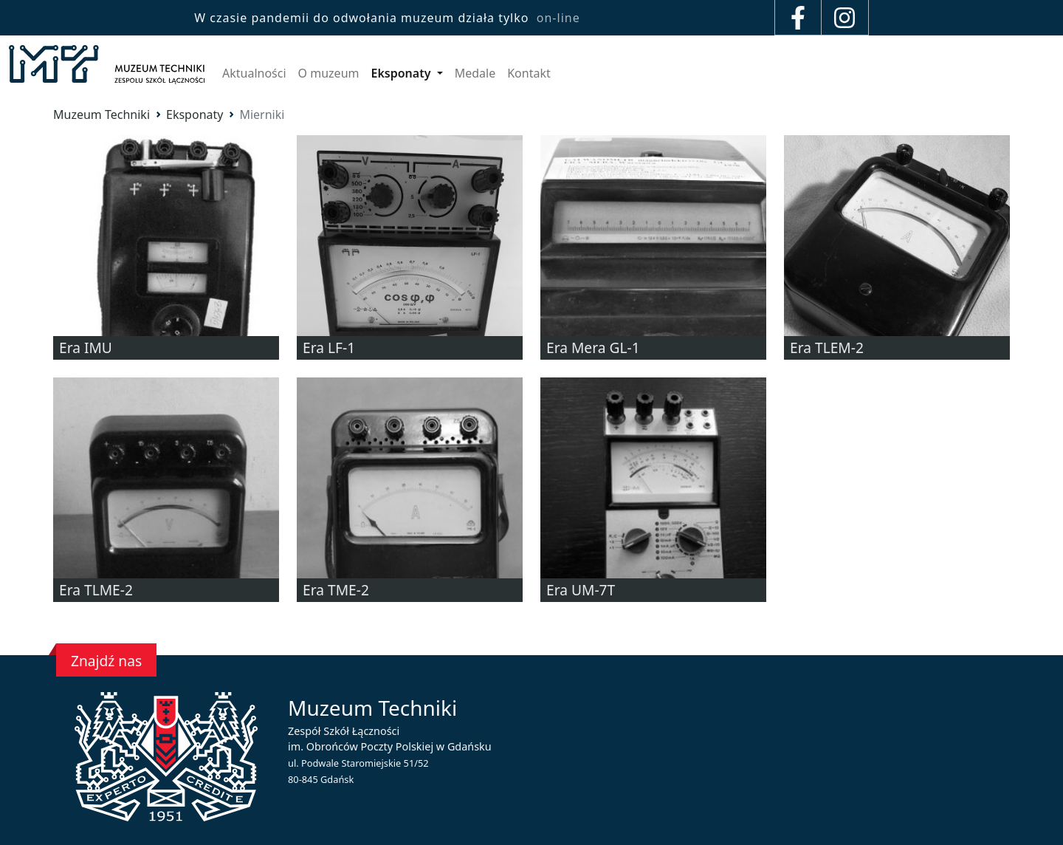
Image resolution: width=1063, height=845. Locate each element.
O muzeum (329, 73)
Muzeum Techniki (101, 114)
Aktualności (254, 73)
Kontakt (529, 73)
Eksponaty (402, 73)
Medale (475, 73)
